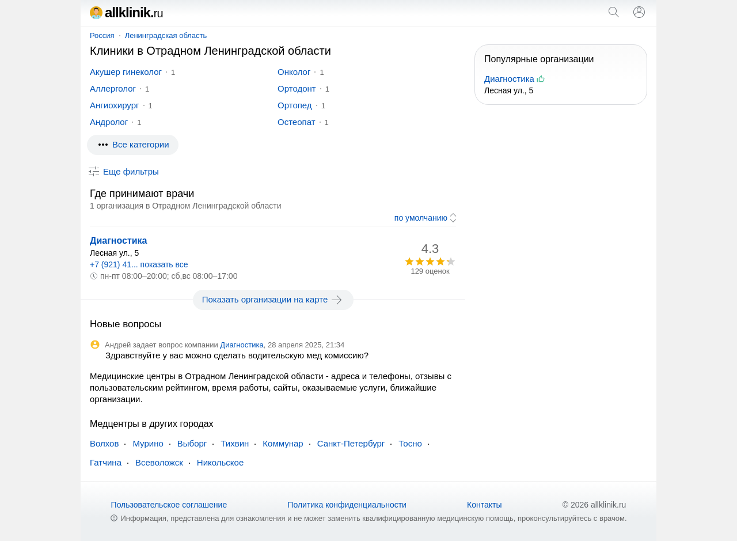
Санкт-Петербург (351, 443)
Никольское (220, 462)
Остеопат (297, 122)
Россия (102, 35)
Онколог (294, 72)
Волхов (104, 443)
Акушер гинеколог (126, 72)
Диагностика (118, 240)
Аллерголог (113, 88)
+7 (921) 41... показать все (139, 264)
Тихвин (235, 443)
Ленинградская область (166, 35)
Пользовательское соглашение (169, 504)
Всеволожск (159, 462)
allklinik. (126, 12)
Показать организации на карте (273, 300)
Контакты (484, 504)
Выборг (192, 443)
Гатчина (105, 462)
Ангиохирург (114, 105)
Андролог (109, 122)
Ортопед (295, 105)
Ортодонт (297, 88)
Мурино (147, 443)
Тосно (409, 443)
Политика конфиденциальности (347, 504)
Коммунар (283, 443)
